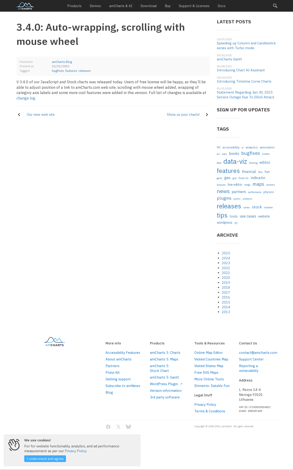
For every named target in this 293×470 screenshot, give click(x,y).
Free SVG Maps (206, 372)
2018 (226, 287)
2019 (226, 282)
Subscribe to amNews (123, 386)
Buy (168, 6)
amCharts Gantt (229, 59)
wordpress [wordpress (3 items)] (224, 222)
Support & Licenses (194, 6)
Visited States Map (208, 366)
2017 (226, 292)
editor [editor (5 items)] (265, 162)
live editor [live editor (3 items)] (235, 184)
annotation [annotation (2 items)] (267, 147)
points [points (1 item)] (237, 198)
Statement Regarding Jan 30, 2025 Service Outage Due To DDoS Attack (245, 94)
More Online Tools (209, 379)
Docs (221, 6)
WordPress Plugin (166, 384)
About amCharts (118, 359)
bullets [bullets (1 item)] (266, 154)
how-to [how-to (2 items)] (244, 178)
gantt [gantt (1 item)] (219, 178)
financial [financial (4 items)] (249, 171)
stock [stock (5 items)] (257, 206)
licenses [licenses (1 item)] (221, 184)
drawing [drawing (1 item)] (253, 162)
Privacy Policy (205, 404)
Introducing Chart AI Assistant (241, 70)
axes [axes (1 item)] (224, 154)
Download (149, 6)
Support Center (251, 359)
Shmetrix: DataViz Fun (212, 386)
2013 (226, 312)
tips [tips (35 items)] (222, 215)
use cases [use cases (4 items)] (248, 216)
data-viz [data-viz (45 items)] (235, 161)
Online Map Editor (208, 352)
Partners (112, 366)
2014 (226, 307)
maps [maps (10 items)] (258, 184)
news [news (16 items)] (223, 191)
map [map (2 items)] (247, 185)
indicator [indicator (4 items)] (258, 177)
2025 (226, 253)
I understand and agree (45, 459)
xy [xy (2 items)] (236, 223)
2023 (226, 263)
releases (85, 71)
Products (74, 6)
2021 (226, 273)
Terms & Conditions (209, 411)
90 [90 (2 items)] (218, 147)
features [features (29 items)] (228, 171)
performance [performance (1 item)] (254, 192)
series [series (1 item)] (246, 207)
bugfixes (58, 71)
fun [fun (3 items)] (267, 171)
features (71, 71)
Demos (95, 6)
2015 (226, 302)
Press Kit (113, 372)
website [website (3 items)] (264, 216)
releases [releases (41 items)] (229, 206)
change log (25, 98)
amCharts (25, 6)
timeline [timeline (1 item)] (268, 207)
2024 (226, 258)
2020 (226, 277)
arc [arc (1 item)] (218, 154)
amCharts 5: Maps (164, 359)
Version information (166, 390)
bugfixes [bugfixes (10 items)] (250, 153)
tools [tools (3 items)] (234, 216)
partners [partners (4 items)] (239, 191)
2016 (226, 297)
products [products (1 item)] (247, 198)
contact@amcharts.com (258, 352)
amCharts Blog (62, 62)
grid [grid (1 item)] (235, 178)
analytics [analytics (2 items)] (252, 147)
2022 (226, 268)
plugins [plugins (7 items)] (224, 198)
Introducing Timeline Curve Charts (244, 81)
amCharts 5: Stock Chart (159, 368)
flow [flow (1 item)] (260, 172)
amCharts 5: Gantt (164, 377)
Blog (109, 392)
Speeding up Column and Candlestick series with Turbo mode (246, 45)
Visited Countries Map (211, 359)
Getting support (118, 379)
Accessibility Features (123, 352)
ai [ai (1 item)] (243, 147)
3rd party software (165, 397)
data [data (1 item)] (219, 162)
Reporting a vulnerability (248, 368)
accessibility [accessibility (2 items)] (231, 147)
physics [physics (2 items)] (268, 192)
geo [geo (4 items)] (227, 177)
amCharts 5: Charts (165, 352)
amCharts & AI (120, 6)
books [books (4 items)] (234, 153)
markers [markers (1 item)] (270, 184)
